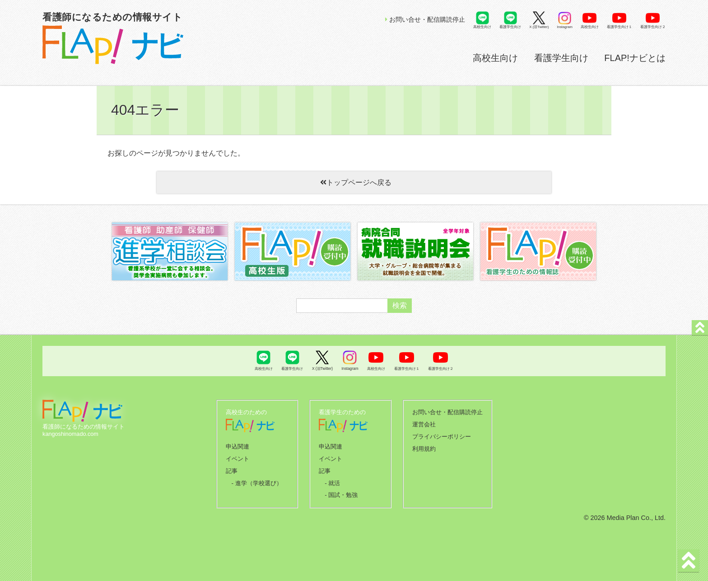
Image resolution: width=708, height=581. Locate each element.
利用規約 (424, 446)
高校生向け (495, 58)
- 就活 (332, 479)
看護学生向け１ (619, 27)
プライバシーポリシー (441, 435)
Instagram (565, 27)
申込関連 (237, 444)
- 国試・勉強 (341, 490)
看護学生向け (561, 58)
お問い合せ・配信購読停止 (425, 19)
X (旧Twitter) (539, 27)
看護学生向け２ (653, 27)
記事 (232, 467)
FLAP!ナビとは (635, 58)
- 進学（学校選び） (256, 479)
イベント (237, 456)
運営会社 (424, 423)
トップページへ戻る (354, 182)
